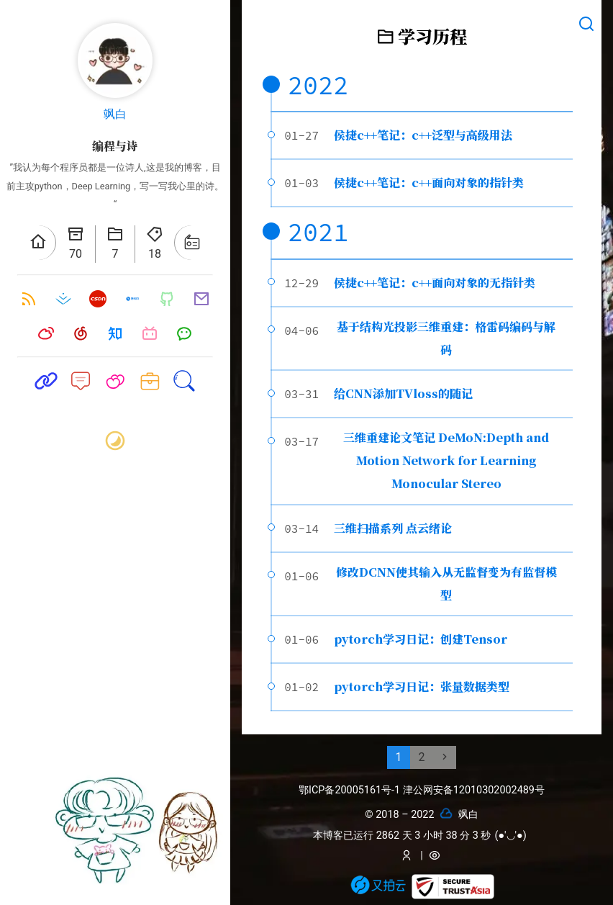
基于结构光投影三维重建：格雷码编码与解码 (446, 338)
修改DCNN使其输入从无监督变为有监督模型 (446, 583)
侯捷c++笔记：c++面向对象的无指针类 (434, 282)
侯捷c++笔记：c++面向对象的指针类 (429, 182)
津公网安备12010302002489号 (474, 790)
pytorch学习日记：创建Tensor (420, 639)
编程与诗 (115, 146)
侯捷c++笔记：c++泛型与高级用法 (423, 135)
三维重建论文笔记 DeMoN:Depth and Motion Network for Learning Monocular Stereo (446, 460)
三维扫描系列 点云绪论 (393, 528)
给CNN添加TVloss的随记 (403, 393)
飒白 (115, 114)
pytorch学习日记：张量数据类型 (421, 686)
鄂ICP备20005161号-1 (351, 790)
